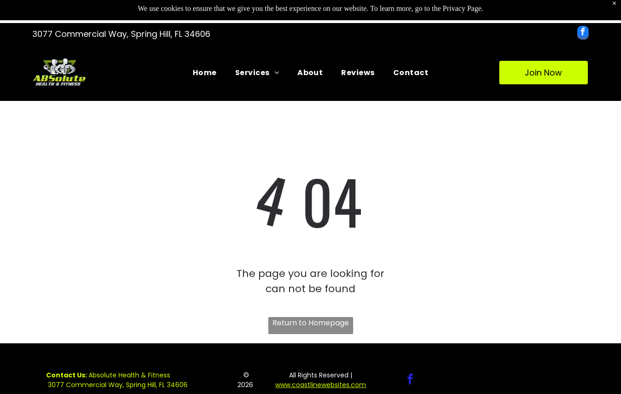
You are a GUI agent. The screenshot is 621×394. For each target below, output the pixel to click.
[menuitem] (204, 73)
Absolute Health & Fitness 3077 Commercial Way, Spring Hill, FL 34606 (117, 379)
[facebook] (583, 34)
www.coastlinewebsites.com (320, 384)
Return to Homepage (310, 323)
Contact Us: (66, 375)
